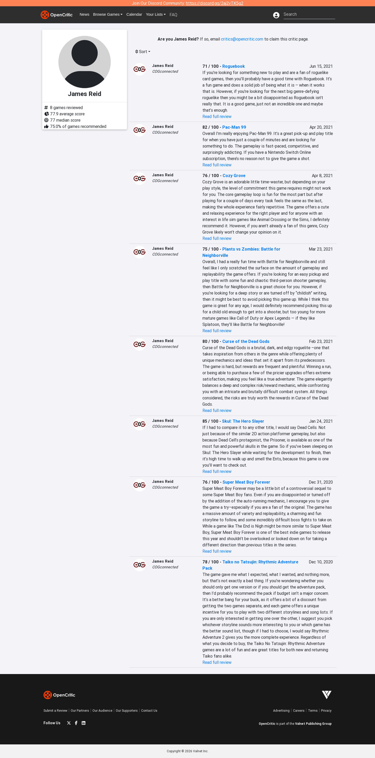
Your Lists (160, 14)
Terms (313, 710)
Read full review (216, 116)
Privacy (326, 710)
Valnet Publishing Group (313, 724)
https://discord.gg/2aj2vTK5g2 (214, 3)
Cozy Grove (234, 175)
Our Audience (102, 710)
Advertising (281, 710)
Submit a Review (55, 710)
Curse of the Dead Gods (245, 341)
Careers (299, 710)
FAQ (180, 14)
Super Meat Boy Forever (246, 482)
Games (110, 14)
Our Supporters (127, 710)
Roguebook (233, 66)
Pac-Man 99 (234, 127)
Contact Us (149, 710)
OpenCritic (267, 724)
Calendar (139, 14)
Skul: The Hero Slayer (243, 421)
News (86, 14)
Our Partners (80, 710)
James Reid (162, 65)
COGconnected (165, 71)
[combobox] (309, 13)
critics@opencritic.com (242, 39)
